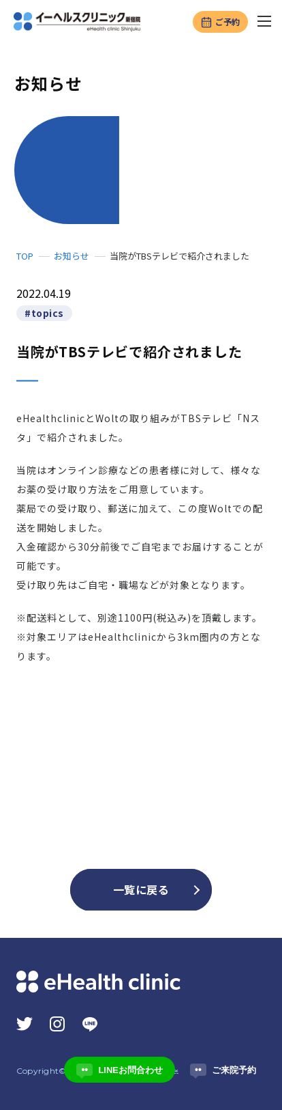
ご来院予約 (223, 1070)
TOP (24, 256)
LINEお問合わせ (119, 1070)
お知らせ (71, 256)
